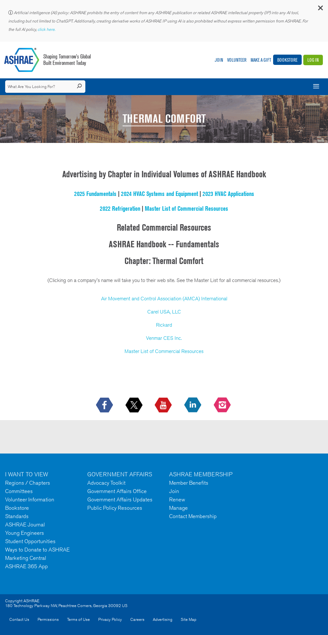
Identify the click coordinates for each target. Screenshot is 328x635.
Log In (313, 60)
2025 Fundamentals (95, 194)
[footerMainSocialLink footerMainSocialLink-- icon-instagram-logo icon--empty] (223, 405)
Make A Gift (261, 60)
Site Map (188, 619)
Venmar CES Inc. (164, 338)
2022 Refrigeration (120, 208)
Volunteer (236, 60)
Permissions (48, 619)
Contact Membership (193, 516)
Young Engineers (24, 533)
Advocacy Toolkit (106, 483)
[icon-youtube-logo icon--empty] (164, 405)
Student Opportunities (30, 541)
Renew (177, 499)
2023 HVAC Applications (228, 194)
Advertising (162, 619)
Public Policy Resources (114, 508)
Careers (137, 619)
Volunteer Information (29, 499)
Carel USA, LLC (164, 312)
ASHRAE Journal (25, 524)
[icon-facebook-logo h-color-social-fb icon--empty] (105, 405)
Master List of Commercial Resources (186, 208)
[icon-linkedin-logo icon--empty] (193, 405)
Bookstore (287, 60)
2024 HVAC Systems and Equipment (159, 194)
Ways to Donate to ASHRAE (37, 549)
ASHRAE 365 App (26, 566)
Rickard (164, 325)
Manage (178, 508)
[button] (320, 9)
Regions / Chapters (27, 483)
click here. (47, 29)
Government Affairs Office (117, 491)
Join (219, 60)
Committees (19, 491)
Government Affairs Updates (119, 499)
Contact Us (19, 619)
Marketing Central (25, 558)
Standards (17, 516)
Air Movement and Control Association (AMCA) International (164, 298)
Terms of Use (78, 619)
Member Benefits (188, 483)
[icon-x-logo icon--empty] (135, 405)
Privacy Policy (110, 619)
